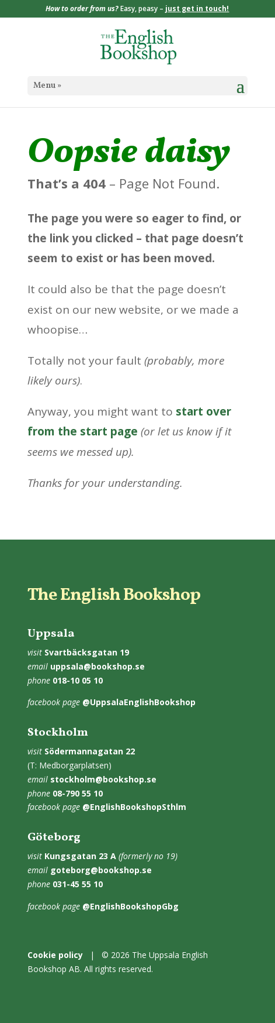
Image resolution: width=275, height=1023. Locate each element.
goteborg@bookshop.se (101, 870)
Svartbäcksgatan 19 (86, 652)
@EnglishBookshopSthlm (134, 806)
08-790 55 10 (78, 793)
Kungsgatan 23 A (80, 855)
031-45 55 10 (78, 884)
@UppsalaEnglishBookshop (139, 702)
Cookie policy (55, 954)
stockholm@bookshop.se (103, 779)
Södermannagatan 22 (89, 751)
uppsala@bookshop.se (97, 666)
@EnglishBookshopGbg (130, 906)
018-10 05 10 (78, 680)
